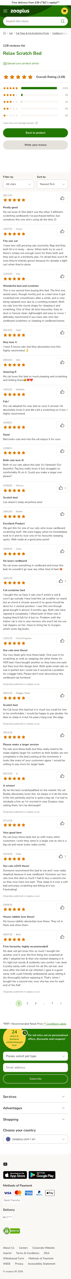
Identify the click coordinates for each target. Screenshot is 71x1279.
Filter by (8, 177)
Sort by (41, 177)
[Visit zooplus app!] (15, 1178)
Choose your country (19, 1130)
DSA (46, 1253)
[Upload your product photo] (21, 63)
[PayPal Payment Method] (39, 1193)
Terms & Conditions (27, 1253)
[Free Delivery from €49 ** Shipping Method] (7, 1217)
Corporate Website (43, 1248)
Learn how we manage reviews (21, 123)
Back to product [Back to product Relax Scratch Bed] (35, 133)
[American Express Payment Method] (28, 1193)
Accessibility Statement (41, 1264)
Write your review (35, 145)
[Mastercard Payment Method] (18, 1193)
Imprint (7, 1253)
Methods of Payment (41, 1258)
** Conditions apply (55, 1024)
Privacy (19, 1264)
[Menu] (5, 11)
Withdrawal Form (13, 1258)
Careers (23, 1248)
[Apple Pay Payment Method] (50, 1193)
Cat (10, 33)
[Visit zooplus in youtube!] (5, 1164)
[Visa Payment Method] (7, 1193)
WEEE (6, 1264)
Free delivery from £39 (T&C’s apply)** (35, 2)
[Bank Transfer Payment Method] (12, 1200)
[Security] (11, 1231)
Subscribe (36, 1079)
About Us (8, 1248)
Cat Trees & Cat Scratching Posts (32, 33)
